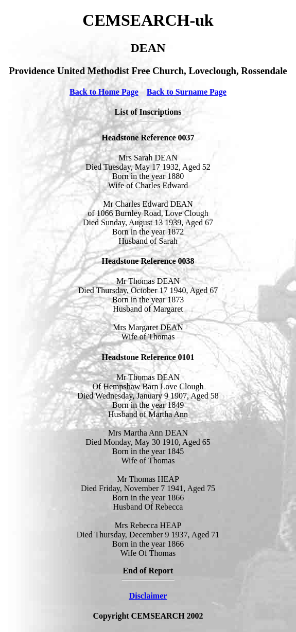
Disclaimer (148, 595)
